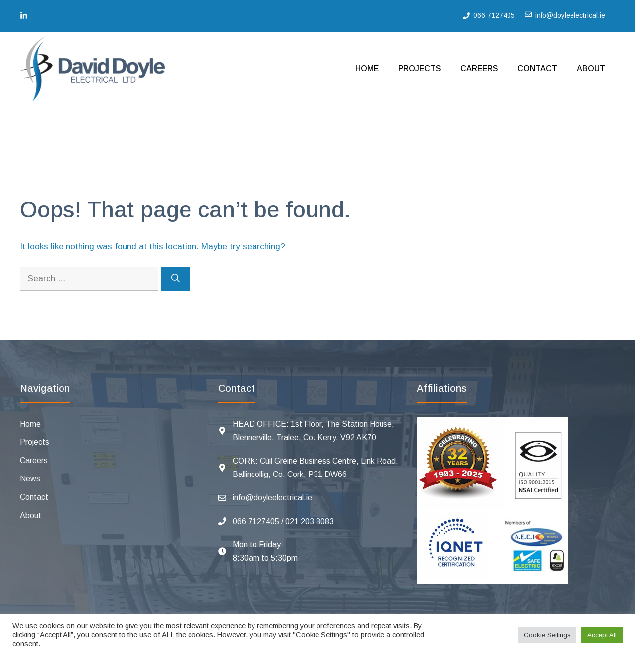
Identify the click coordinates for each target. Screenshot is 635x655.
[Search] (175, 279)
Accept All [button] (602, 635)
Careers (479, 68)
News (30, 479)
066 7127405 (256, 521)
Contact (537, 68)
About (591, 68)
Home (367, 68)
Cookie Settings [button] (547, 635)
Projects (419, 68)
